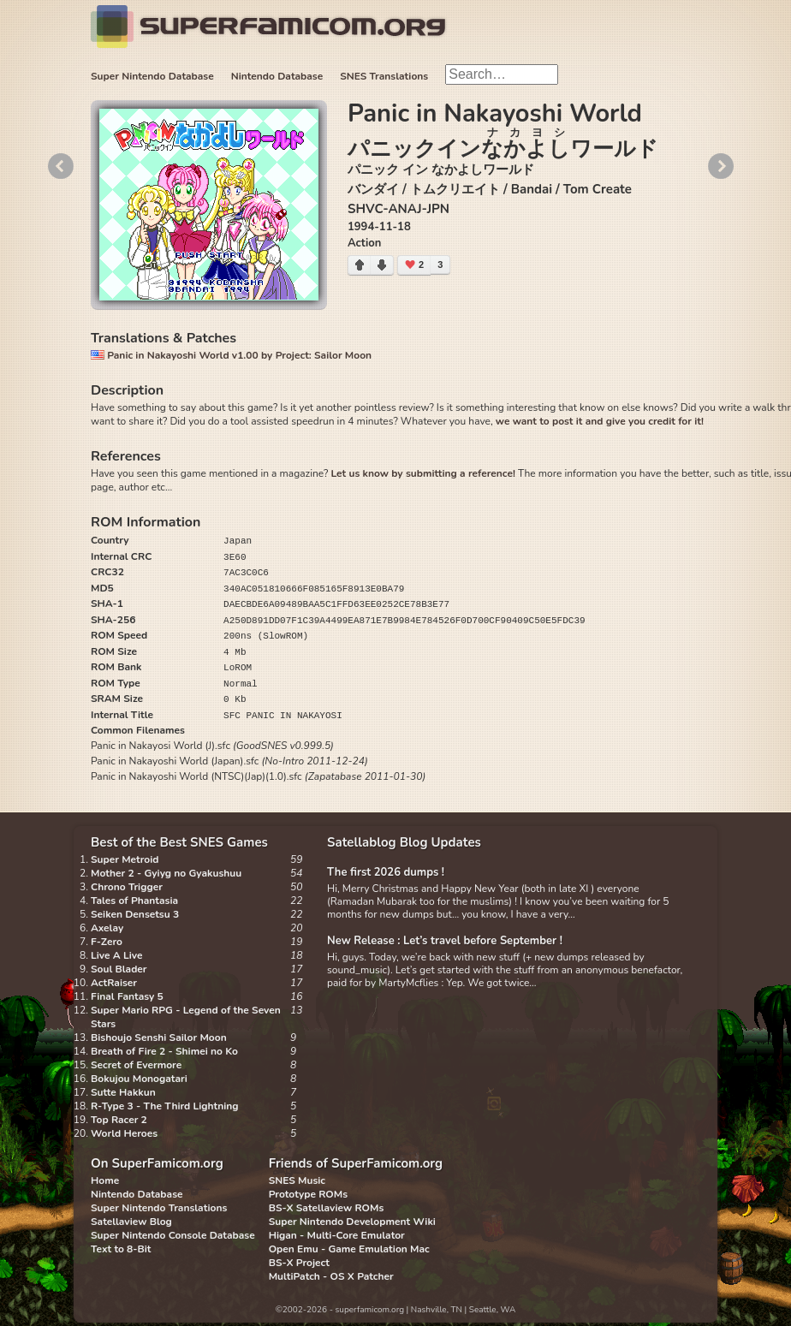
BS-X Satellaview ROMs (326, 1208)
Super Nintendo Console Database (173, 1235)
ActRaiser (114, 983)
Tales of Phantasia (134, 900)
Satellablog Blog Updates (404, 842)
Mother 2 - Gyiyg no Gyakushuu (166, 873)
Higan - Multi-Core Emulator (337, 1235)
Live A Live (116, 955)
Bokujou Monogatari (139, 1078)
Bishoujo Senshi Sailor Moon (159, 1037)
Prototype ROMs (308, 1194)
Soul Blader (119, 969)
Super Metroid (124, 859)
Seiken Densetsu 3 (135, 914)
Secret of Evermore (136, 1065)
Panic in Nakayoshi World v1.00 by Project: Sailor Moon (231, 355)
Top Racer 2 (119, 1120)
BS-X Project (299, 1263)
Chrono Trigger (127, 887)
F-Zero (106, 941)
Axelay (107, 928)
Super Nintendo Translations (159, 1208)
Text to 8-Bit (121, 1249)
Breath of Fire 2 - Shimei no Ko (164, 1051)
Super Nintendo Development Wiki (352, 1221)
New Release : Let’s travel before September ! (444, 940)
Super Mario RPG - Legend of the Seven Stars (186, 1017)
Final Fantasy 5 (127, 996)
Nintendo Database (277, 76)
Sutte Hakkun (123, 1092)
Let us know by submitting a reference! (422, 473)
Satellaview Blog (131, 1221)
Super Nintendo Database (152, 76)
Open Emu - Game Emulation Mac (349, 1249)
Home (105, 1180)
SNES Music (297, 1180)
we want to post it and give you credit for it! (600, 421)
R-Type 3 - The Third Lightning (165, 1106)
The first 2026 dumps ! (385, 872)
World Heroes (124, 1133)
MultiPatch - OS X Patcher (331, 1276)
